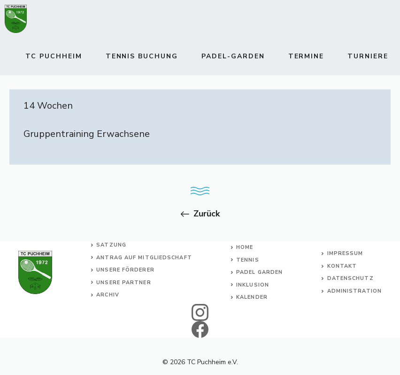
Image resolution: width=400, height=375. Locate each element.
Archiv (107, 294)
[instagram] (200, 312)
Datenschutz (350, 278)
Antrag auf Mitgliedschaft (144, 257)
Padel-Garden (233, 56)
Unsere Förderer (125, 269)
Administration (354, 291)
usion (259, 284)
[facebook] (200, 329)
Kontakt (342, 266)
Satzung (111, 244)
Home (244, 247)
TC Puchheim (53, 56)
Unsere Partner (123, 282)
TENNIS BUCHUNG (142, 56)
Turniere (367, 56)
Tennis (247, 259)
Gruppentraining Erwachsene (86, 134)
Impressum (345, 253)
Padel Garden (259, 272)
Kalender (252, 297)
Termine (306, 56)
